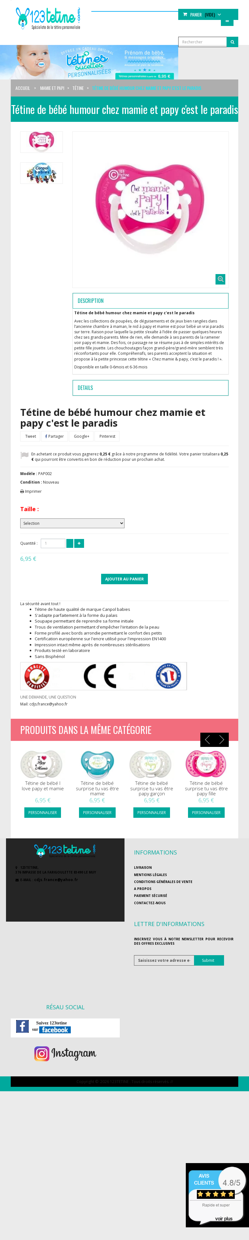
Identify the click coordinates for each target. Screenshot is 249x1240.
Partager (54, 436)
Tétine (78, 88)
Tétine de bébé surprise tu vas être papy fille (206, 788)
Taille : (29, 509)
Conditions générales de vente (163, 882)
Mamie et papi (52, 88)
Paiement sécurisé (150, 895)
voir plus (224, 1218)
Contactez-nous (150, 903)
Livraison (143, 867)
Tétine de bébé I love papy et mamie (43, 785)
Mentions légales (150, 875)
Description (91, 300)
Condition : (31, 482)
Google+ (81, 436)
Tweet (30, 436)
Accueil (22, 88)
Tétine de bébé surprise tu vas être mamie (97, 788)
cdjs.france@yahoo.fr (56, 879)
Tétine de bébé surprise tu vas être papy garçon (151, 788)
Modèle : (28, 473)
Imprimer (33, 491)
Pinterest (107, 436)
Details (85, 387)
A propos (142, 888)
